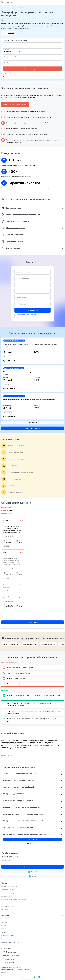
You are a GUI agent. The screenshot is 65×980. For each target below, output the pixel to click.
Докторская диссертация (15, 452)
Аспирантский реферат (14, 479)
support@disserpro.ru (7, 860)
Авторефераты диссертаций (19, 7)
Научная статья (12, 465)
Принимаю (7, 73)
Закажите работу (32, 843)
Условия (3, 932)
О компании (4, 918)
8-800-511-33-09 (10, 857)
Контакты (4, 928)
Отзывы (3, 925)
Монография (11, 485)
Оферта (3, 972)
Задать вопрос (32, 839)
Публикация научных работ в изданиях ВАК (20, 472)
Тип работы (6, 49)
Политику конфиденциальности (17, 73)
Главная (3, 7)
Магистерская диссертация (16, 459)
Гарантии (4, 922)
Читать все (32, 627)
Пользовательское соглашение (17, 76)
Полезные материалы (7, 935)
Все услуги (4, 909)
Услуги (8, 7)
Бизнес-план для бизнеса (15, 492)
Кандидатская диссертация (16, 445)
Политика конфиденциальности (10, 942)
